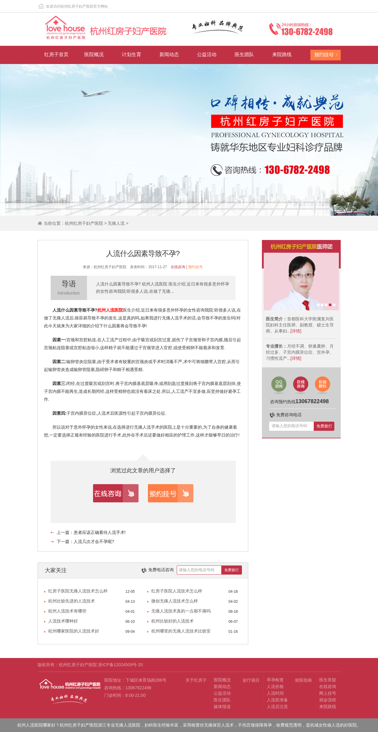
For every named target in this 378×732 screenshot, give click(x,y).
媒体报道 (222, 706)
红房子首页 (56, 54)
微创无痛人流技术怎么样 (174, 601)
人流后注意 (277, 706)
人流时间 (275, 693)
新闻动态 (169, 54)
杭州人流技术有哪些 (67, 611)
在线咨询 (178, 267)
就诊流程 (327, 699)
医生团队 (244, 54)
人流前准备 (277, 699)
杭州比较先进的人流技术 (71, 601)
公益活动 (206, 54)
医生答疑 (327, 679)
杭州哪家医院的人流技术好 (73, 631)
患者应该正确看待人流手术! (100, 532)
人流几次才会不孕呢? (94, 541)
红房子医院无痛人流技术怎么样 (78, 591)
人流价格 (275, 686)
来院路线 (282, 54)
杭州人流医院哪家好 (36, 725)
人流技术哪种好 (63, 621)
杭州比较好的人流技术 (172, 621)
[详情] (295, 331)
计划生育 (131, 54)
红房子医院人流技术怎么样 (176, 591)
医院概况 (94, 54)
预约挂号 (195, 267)
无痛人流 (116, 223)
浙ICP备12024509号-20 (120, 664)
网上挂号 (327, 693)
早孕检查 (275, 679)
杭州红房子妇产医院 (84, 223)
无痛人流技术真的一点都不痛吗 (181, 611)
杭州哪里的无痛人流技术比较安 (181, 631)
